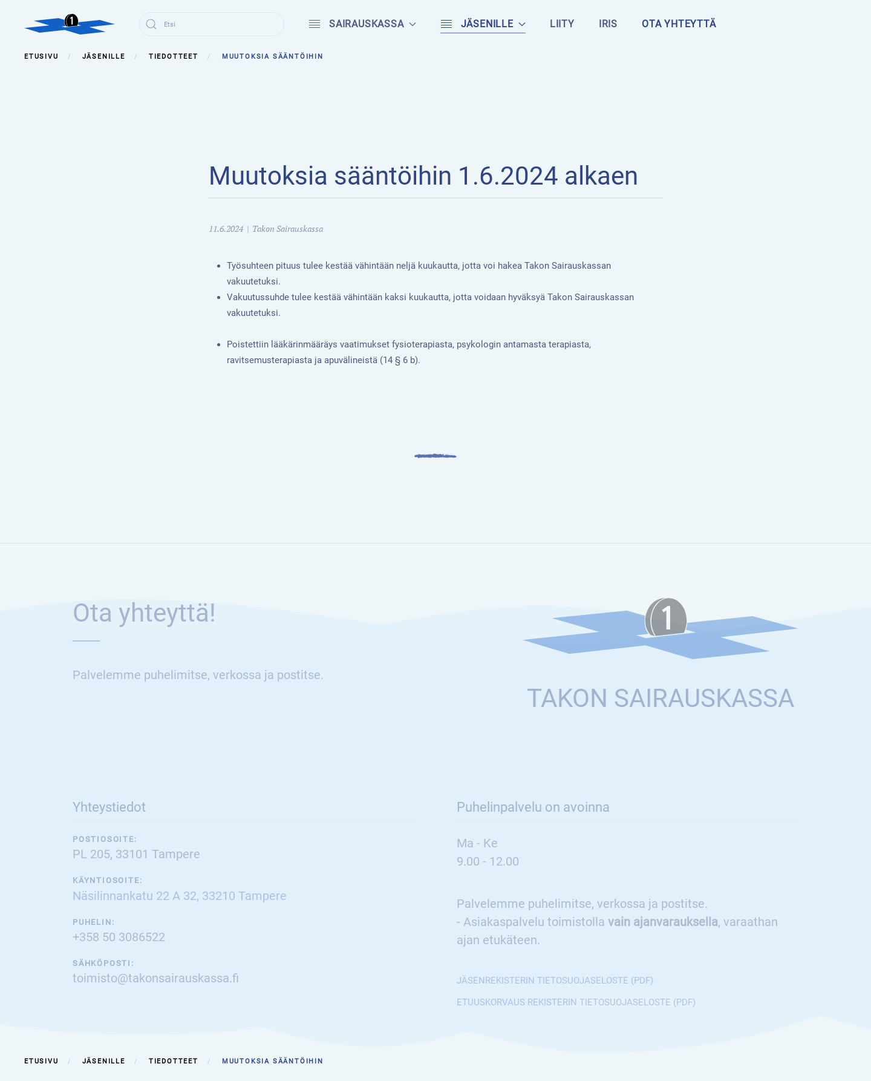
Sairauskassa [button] (362, 24)
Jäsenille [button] (483, 24)
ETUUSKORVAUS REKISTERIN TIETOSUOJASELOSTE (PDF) (576, 1002)
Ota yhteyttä (679, 24)
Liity (562, 24)
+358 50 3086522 (119, 937)
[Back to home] (69, 24)
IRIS (608, 24)
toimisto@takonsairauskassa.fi (156, 978)
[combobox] (211, 24)
